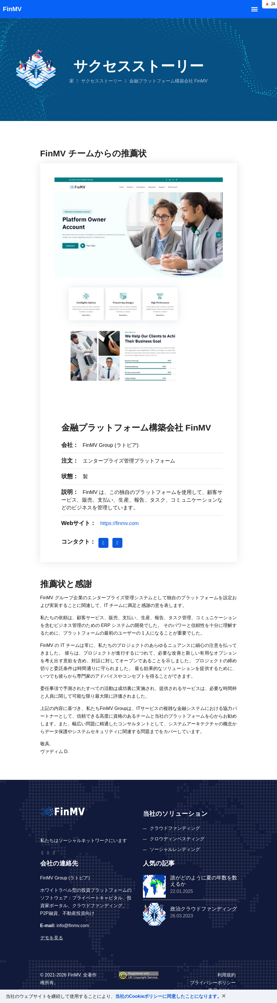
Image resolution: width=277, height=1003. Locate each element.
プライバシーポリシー (213, 982)
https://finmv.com (119, 523)
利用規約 (226, 974)
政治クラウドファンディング (203, 909)
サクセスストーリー (101, 80)
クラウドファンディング (175, 828)
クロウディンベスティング (177, 838)
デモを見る (51, 937)
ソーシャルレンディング (175, 849)
